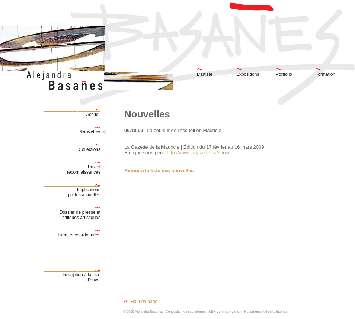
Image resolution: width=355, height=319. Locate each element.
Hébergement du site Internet (266, 311)
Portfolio (284, 74)
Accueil (93, 114)
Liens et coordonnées (79, 235)
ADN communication (225, 311)
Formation (325, 74)
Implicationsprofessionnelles (84, 192)
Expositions (247, 74)
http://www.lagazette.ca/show (197, 152)
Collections (89, 149)
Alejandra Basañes (149, 311)
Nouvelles (89, 132)
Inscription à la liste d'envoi (81, 277)
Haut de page (144, 301)
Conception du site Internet (186, 311)
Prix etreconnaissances (83, 169)
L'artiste (204, 74)
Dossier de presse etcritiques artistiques (80, 215)
